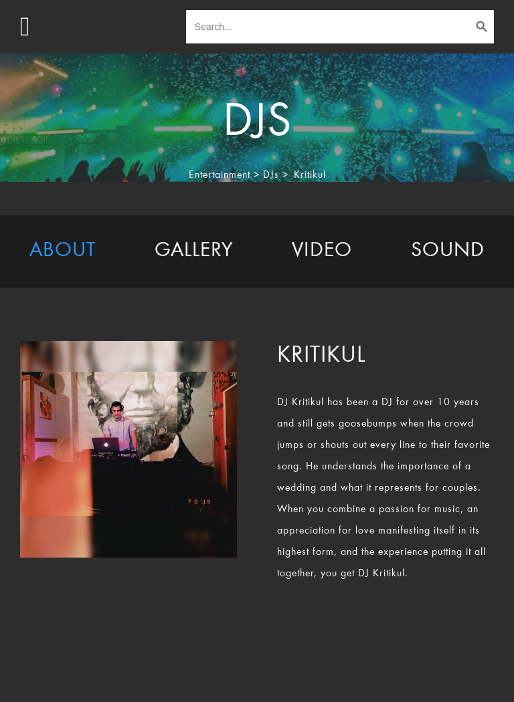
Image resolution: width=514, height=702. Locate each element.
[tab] (62, 251)
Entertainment (219, 175)
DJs (271, 175)
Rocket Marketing (438, 680)
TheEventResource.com (166, 680)
